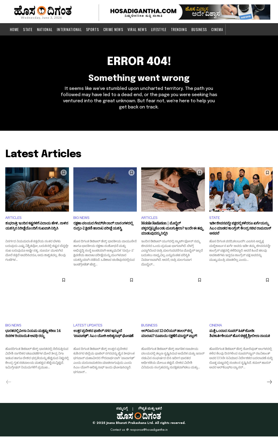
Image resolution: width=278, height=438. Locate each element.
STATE (214, 219)
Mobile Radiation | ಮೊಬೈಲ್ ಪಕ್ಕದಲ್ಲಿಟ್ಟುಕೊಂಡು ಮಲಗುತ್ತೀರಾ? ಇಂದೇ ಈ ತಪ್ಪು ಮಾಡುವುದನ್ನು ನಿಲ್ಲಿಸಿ (172, 230)
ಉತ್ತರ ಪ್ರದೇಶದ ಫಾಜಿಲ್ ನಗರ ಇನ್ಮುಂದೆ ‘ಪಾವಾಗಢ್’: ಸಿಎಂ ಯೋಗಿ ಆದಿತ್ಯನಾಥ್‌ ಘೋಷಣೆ (103, 336)
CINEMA (215, 327)
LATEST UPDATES (87, 327)
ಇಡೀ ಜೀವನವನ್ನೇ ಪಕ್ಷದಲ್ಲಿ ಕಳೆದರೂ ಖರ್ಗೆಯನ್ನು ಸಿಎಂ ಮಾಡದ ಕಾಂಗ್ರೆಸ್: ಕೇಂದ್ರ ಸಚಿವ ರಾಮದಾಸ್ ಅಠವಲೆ (240, 230)
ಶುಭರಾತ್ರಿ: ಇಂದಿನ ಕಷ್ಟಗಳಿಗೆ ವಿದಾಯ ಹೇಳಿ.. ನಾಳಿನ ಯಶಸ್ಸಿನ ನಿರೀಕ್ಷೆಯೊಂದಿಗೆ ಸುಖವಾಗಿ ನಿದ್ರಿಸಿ (36, 228)
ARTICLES (13, 219)
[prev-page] (8, 383)
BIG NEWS (81, 219)
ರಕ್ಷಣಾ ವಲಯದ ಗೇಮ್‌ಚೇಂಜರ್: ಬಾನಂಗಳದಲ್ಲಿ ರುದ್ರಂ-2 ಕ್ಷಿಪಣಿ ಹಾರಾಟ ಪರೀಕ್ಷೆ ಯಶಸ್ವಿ (103, 228)
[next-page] (269, 383)
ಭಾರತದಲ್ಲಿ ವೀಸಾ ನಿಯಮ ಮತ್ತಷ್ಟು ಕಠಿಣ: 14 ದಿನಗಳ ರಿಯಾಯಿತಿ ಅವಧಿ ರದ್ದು (32, 336)
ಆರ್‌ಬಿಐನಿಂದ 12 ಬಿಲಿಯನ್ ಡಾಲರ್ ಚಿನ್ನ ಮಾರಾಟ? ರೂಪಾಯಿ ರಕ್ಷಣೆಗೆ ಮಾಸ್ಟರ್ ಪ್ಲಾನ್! (169, 336)
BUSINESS (149, 327)
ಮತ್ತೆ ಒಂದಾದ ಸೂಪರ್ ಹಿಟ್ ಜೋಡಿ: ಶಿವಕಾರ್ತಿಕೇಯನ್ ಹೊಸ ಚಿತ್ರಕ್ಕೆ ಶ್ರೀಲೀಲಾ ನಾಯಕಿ (239, 336)
